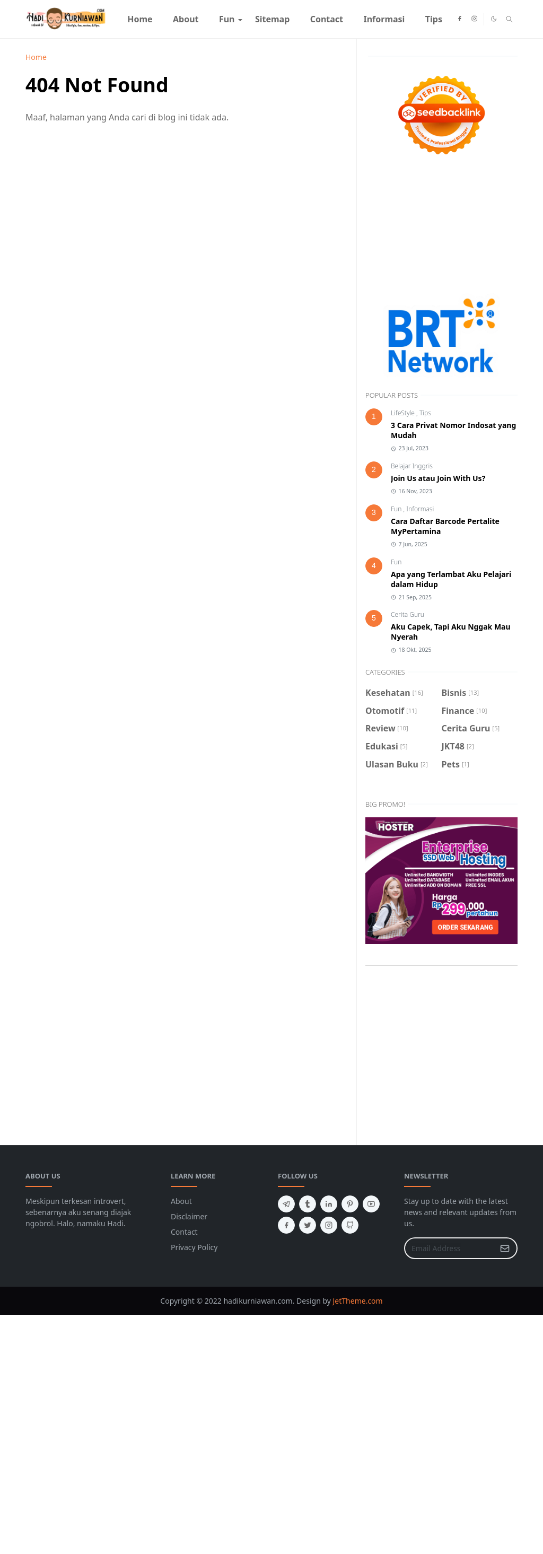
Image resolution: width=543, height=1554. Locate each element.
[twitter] (307, 1225)
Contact (184, 1232)
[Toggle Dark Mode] (493, 19)
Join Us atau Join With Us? (438, 478)
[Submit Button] (504, 1248)
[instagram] (474, 19)
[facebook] (459, 19)
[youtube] (371, 1203)
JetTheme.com (358, 1301)
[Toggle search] (509, 19)
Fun (397, 508)
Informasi (420, 508)
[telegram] (286, 1203)
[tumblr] (307, 1203)
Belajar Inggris (412, 465)
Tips (425, 412)
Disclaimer (189, 1216)
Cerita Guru (407, 614)
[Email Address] (449, 1248)
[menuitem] (140, 19)
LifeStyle (403, 412)
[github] (349, 1225)
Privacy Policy (194, 1247)
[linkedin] (328, 1203)
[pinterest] (349, 1203)
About (181, 1201)
